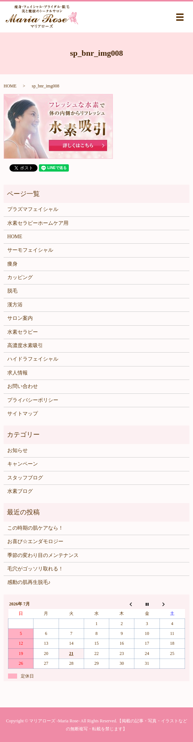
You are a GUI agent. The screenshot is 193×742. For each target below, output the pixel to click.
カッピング (20, 277)
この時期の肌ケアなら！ (35, 528)
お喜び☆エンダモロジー (35, 541)
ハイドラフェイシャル (32, 359)
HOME (10, 86)
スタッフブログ (25, 477)
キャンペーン (22, 464)
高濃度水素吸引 (25, 345)
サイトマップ (22, 413)
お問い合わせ (22, 386)
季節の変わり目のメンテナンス (43, 555)
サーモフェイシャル (30, 250)
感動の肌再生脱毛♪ (29, 582)
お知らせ (17, 450)
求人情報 (17, 373)
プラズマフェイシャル (32, 209)
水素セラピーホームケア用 (37, 223)
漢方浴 (15, 304)
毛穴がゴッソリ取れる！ (35, 569)
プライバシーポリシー (32, 400)
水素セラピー (22, 332)
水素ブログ (20, 491)
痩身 (12, 264)
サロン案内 (20, 318)
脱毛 (12, 291)
